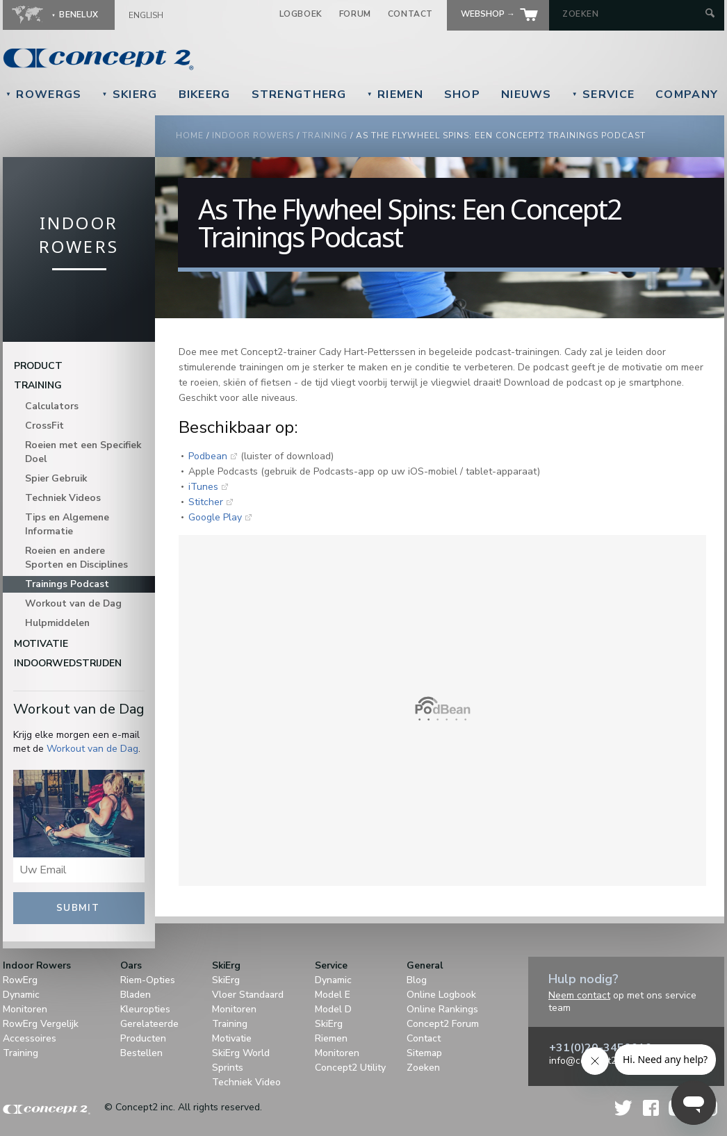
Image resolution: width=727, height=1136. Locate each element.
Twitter (624, 1108)
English (146, 15)
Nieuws (526, 94)
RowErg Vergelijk (41, 1023)
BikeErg (205, 94)
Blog (417, 980)
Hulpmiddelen (57, 622)
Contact (410, 13)
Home (190, 135)
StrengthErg (299, 94)
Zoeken (423, 1067)
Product (38, 365)
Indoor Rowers (253, 135)
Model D (333, 1009)
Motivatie (41, 643)
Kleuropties (145, 1009)
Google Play (215, 517)
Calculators (52, 406)
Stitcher (205, 502)
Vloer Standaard (248, 994)
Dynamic (21, 994)
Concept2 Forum (443, 1023)
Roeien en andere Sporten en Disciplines (76, 557)
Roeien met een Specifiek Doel (83, 452)
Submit (77, 908)
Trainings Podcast (67, 584)
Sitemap (424, 1053)
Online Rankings (442, 1009)
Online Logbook (441, 994)
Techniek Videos (63, 497)
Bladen (135, 994)
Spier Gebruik (56, 478)
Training (325, 135)
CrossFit (44, 425)
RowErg (20, 980)
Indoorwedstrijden (68, 663)
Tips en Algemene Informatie (67, 524)
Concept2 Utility (350, 1067)
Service (603, 94)
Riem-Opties (147, 980)
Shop (462, 94)
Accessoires (29, 1038)
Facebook (651, 1108)
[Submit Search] (709, 14)
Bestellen (141, 1053)
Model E (332, 994)
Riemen (395, 94)
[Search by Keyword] (632, 14)
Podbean (207, 456)
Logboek (300, 13)
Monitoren (25, 1009)
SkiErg (129, 94)
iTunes (203, 486)
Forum (355, 13)
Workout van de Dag (73, 603)
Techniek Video (246, 1082)
